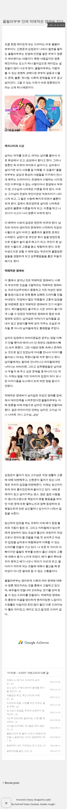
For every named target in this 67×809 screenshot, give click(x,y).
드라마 (22, 673)
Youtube (43, 804)
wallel (48, 800)
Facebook (35, 804)
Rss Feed (15, 804)
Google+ (52, 804)
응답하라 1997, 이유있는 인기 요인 (24, 745)
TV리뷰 (11, 673)
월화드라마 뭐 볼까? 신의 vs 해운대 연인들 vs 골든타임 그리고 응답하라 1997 (26, 737)
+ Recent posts (11, 782)
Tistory (30, 800)
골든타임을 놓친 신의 (18, 751)
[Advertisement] (33, 642)
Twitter (26, 804)
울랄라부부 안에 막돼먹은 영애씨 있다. (33, 21)
